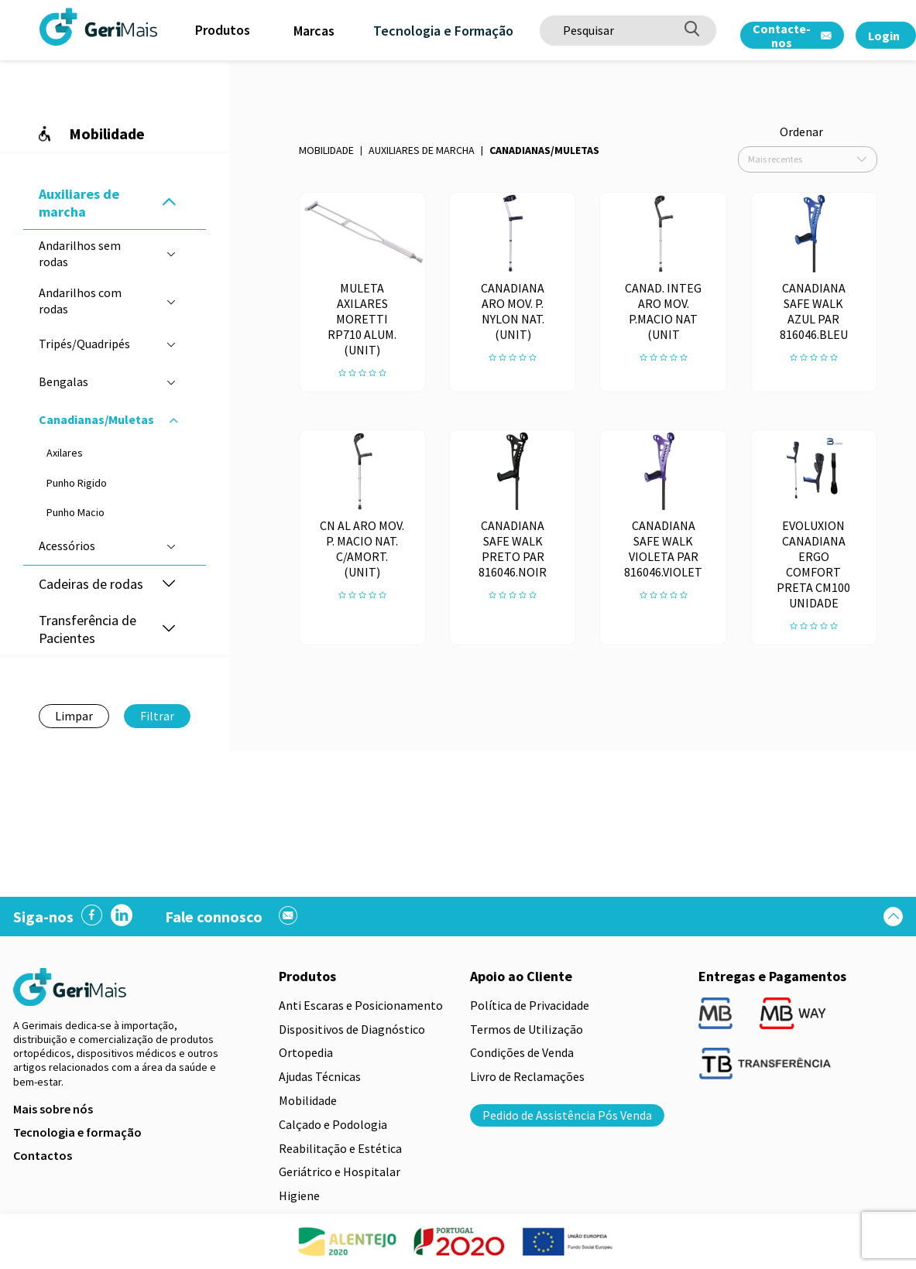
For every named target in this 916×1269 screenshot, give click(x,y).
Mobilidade (326, 150)
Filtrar (157, 715)
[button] (168, 203)
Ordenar (801, 131)
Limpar (74, 715)
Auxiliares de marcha (422, 150)
